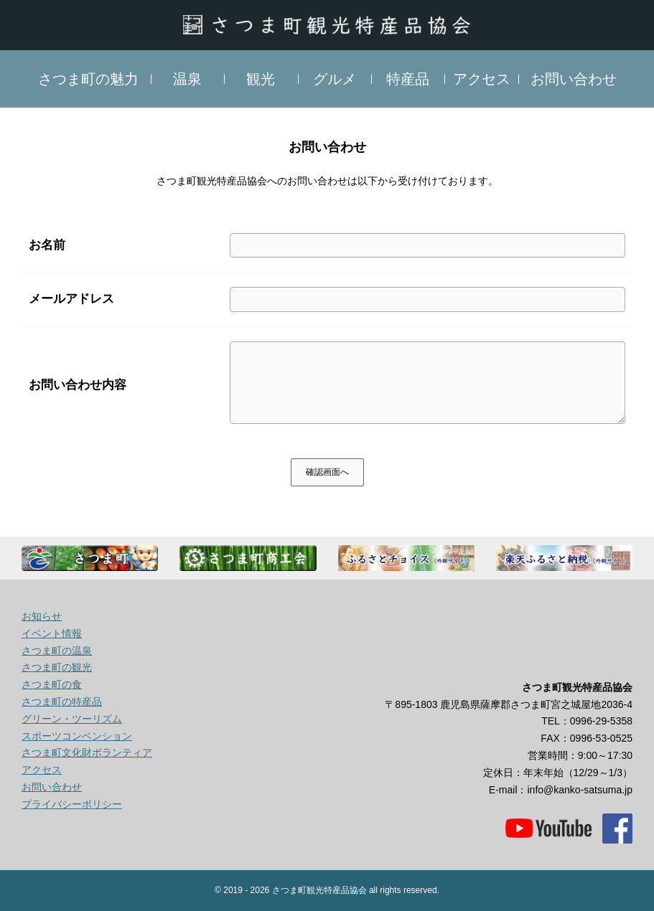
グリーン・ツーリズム (72, 718)
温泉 (187, 79)
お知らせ (42, 616)
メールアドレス (71, 299)
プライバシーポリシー (72, 804)
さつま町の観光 (57, 667)
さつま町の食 (52, 684)
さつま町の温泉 (57, 650)
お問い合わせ (574, 79)
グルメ (334, 79)
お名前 (47, 245)
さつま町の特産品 (62, 701)
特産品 (407, 79)
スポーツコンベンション (77, 736)
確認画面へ (327, 472)
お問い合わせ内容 (77, 385)
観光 (260, 79)
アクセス (481, 79)
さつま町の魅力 (88, 79)
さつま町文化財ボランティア (87, 752)
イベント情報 (52, 633)
